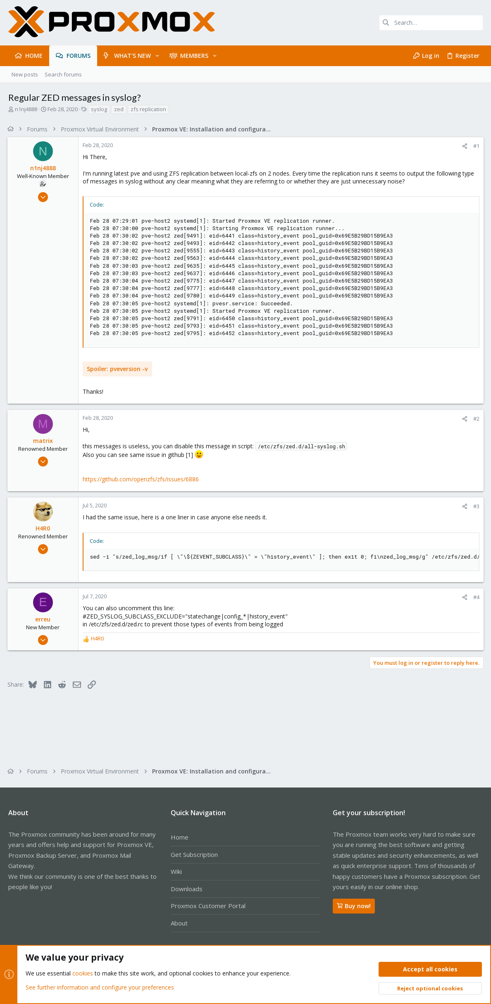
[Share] (464, 146)
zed (119, 109)
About (179, 923)
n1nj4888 (26, 109)
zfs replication (148, 109)
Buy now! (354, 906)
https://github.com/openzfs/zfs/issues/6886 (141, 479)
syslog (99, 109)
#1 (475, 146)
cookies (82, 974)
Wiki (176, 871)
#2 (475, 418)
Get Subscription (194, 854)
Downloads (187, 889)
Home (179, 837)
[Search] (431, 22)
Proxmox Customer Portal (208, 906)
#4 (475, 597)
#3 (475, 506)
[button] (157, 55)
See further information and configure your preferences (100, 987)
